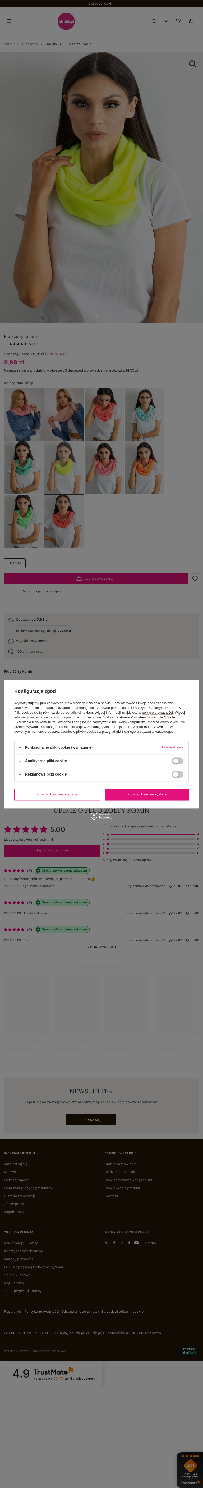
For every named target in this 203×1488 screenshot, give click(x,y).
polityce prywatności (157, 713)
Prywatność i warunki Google (153, 717)
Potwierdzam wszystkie (147, 794)
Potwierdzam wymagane (56, 794)
